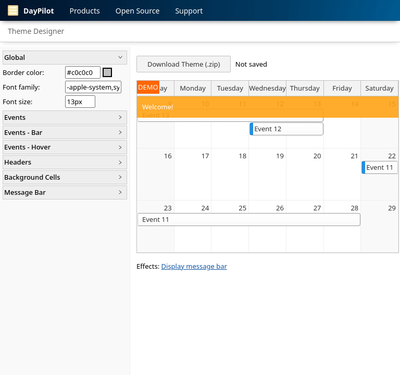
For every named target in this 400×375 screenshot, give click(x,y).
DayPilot (31, 10)
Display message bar (194, 266)
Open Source (138, 11)
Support (189, 11)
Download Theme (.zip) (183, 64)
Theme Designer (36, 31)
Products (85, 11)
